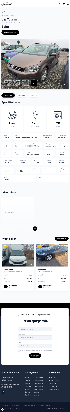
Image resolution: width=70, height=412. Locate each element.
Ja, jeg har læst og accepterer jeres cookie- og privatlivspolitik (36, 351)
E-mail (19, 343)
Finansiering (34, 95)
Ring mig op (35, 356)
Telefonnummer (22, 335)
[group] (35, 64)
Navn (19, 326)
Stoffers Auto (5, 15)
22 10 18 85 (24, 315)
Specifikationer (8, 95)
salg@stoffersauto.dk (42, 315)
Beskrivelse (22, 95)
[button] (61, 85)
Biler (11, 15)
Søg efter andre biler (10, 32)
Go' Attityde (65, 408)
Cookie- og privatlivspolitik (54, 408)
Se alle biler (61, 239)
